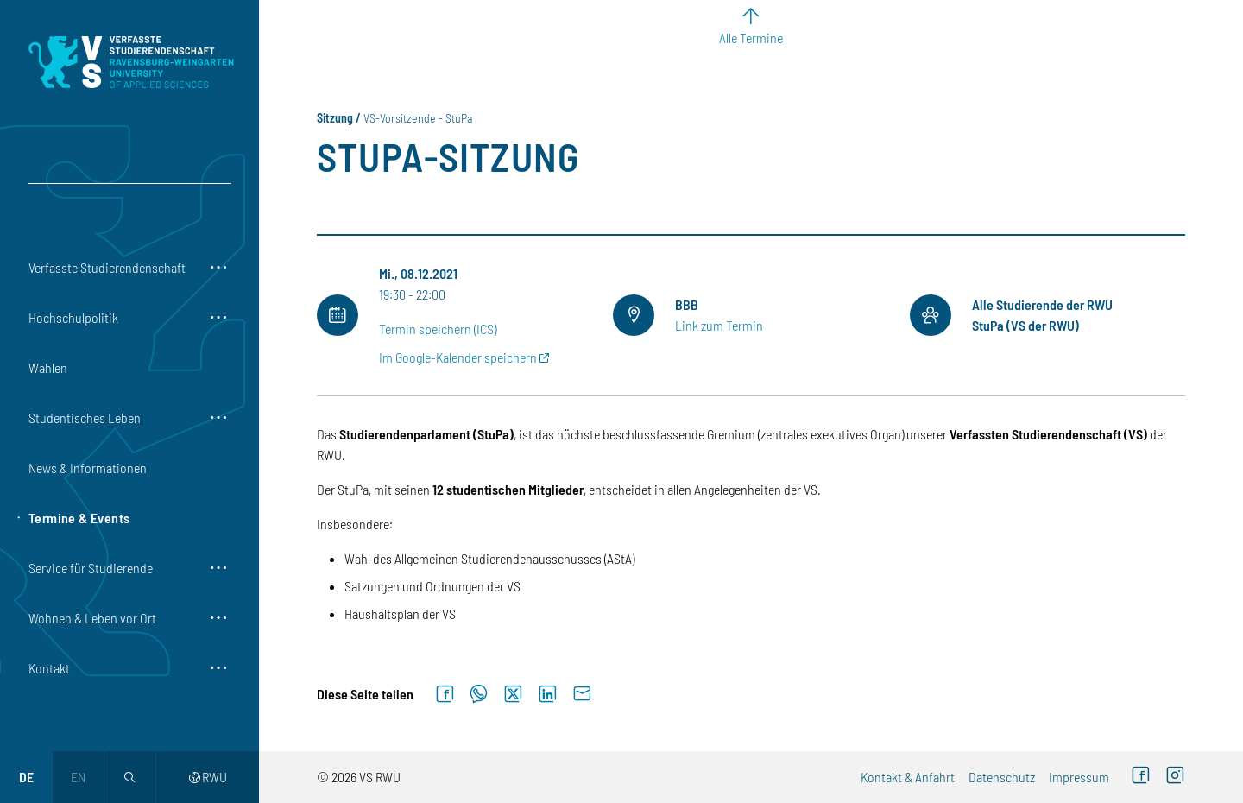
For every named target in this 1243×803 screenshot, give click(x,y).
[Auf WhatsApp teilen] (479, 694)
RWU (207, 776)
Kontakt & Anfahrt (908, 776)
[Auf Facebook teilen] (444, 694)
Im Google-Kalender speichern (458, 357)
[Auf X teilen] (512, 694)
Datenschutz (1002, 776)
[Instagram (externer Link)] (1174, 777)
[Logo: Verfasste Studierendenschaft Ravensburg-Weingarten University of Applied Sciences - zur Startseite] (131, 62)
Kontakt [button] (49, 668)
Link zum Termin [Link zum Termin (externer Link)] (719, 325)
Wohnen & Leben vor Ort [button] (92, 618)
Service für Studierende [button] (90, 568)
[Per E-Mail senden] (581, 694)
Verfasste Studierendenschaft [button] (107, 267)
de (26, 776)
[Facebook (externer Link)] (1140, 777)
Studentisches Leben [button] (84, 417)
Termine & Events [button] (78, 517)
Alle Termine (751, 37)
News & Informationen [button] (87, 467)
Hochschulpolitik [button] (73, 317)
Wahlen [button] (47, 367)
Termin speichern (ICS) (437, 328)
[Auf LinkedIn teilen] (547, 694)
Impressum (1079, 776)
